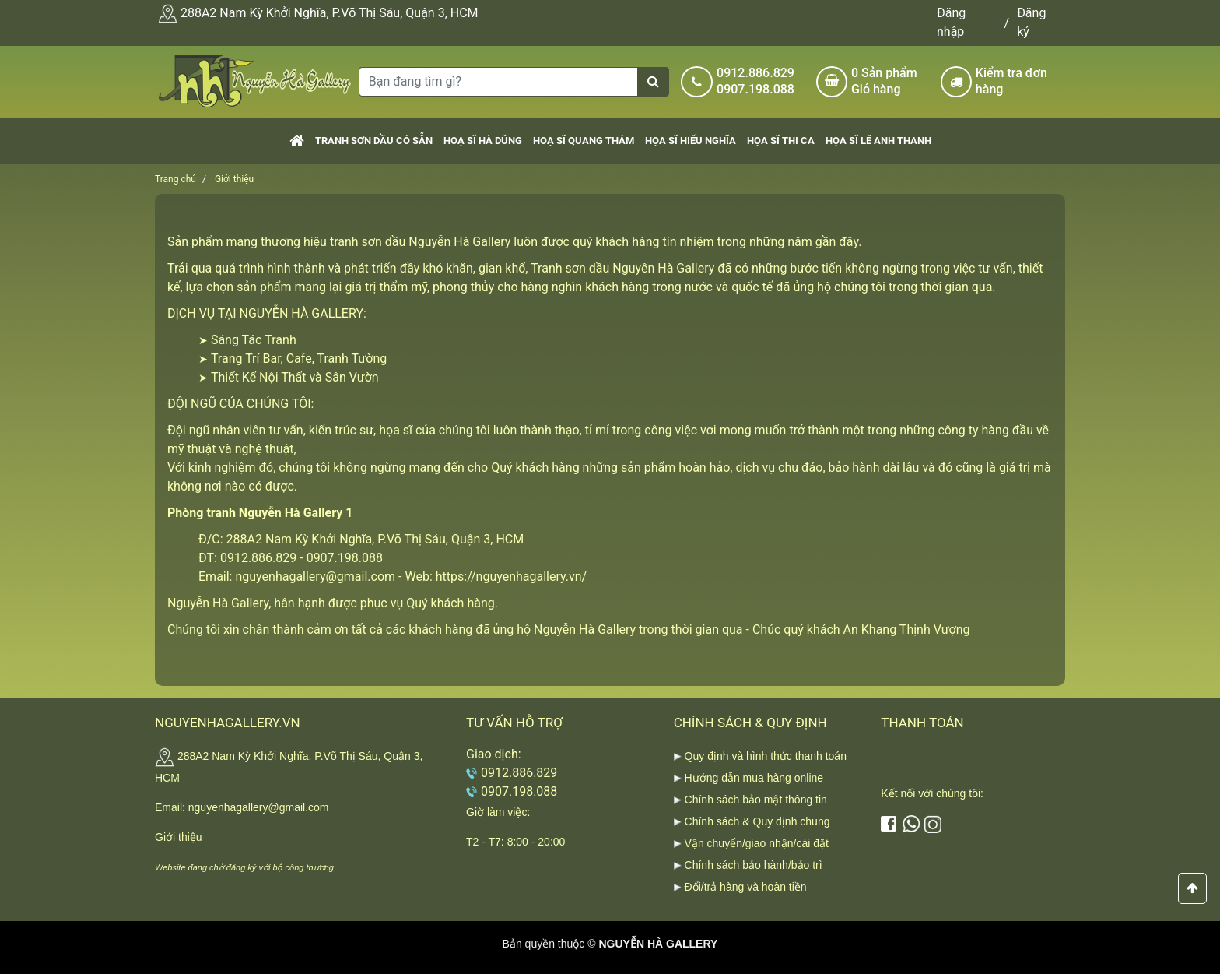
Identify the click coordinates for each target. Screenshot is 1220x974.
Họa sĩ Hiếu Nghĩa (690, 140)
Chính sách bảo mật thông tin (756, 799)
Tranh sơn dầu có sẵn (374, 140)
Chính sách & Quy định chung (757, 821)
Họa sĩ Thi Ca (781, 140)
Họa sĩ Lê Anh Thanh (878, 140)
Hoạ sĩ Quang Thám (583, 140)
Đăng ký (1031, 22)
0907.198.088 (755, 89)
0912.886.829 (755, 72)
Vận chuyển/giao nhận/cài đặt (757, 843)
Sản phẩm (890, 81)
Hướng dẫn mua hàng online (754, 778)
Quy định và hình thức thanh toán (766, 756)
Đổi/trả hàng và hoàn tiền (746, 887)
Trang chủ (175, 179)
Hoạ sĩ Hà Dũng (482, 140)
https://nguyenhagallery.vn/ (511, 576)
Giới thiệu (234, 179)
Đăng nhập (951, 22)
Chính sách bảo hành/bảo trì (753, 865)
